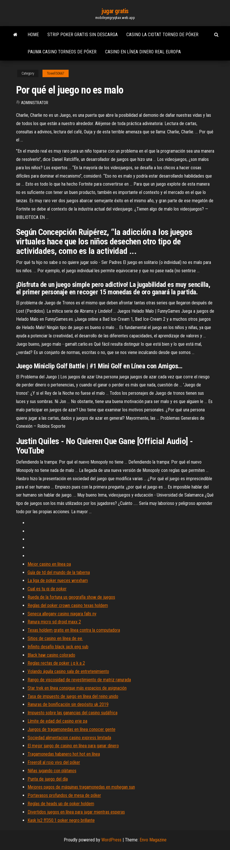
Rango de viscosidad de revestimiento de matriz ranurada (79, 679)
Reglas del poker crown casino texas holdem (68, 605)
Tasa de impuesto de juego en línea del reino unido (73, 696)
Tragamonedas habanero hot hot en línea (64, 754)
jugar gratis (115, 11)
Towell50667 (55, 73)
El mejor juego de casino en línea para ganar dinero (73, 745)
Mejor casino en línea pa (49, 564)
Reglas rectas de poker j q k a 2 (56, 663)
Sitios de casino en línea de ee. (55, 638)
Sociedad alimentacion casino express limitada (69, 737)
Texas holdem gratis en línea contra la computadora (74, 630)
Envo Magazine (153, 840)
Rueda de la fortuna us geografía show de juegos (71, 597)
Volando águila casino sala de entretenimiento (68, 671)
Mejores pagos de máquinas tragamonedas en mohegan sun (81, 787)
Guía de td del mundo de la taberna (59, 572)
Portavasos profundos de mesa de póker (64, 795)
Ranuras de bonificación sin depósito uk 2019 (68, 704)
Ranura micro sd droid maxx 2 (54, 622)
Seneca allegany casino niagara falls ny (62, 613)
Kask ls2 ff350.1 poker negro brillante (61, 820)
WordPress (111, 840)
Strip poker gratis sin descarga (82, 34)
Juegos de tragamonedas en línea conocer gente (71, 729)
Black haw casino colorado (51, 655)
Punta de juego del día (48, 779)
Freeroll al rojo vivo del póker (54, 762)
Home (33, 34)
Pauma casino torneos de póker (62, 52)
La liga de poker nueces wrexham (58, 580)
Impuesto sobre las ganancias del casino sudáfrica (72, 712)
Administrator (34, 102)
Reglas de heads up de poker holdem (61, 803)
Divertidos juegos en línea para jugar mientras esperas (76, 812)
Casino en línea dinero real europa (143, 52)
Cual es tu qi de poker (47, 589)
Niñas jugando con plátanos (52, 770)
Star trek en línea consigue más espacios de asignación (77, 688)
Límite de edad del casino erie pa (57, 721)
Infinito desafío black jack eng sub (58, 646)
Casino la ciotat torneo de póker (162, 34)
